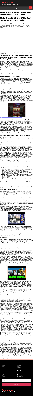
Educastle (7, 2)
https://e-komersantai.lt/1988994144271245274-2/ (11, 117)
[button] (16, 8)
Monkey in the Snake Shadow (10, 4)
